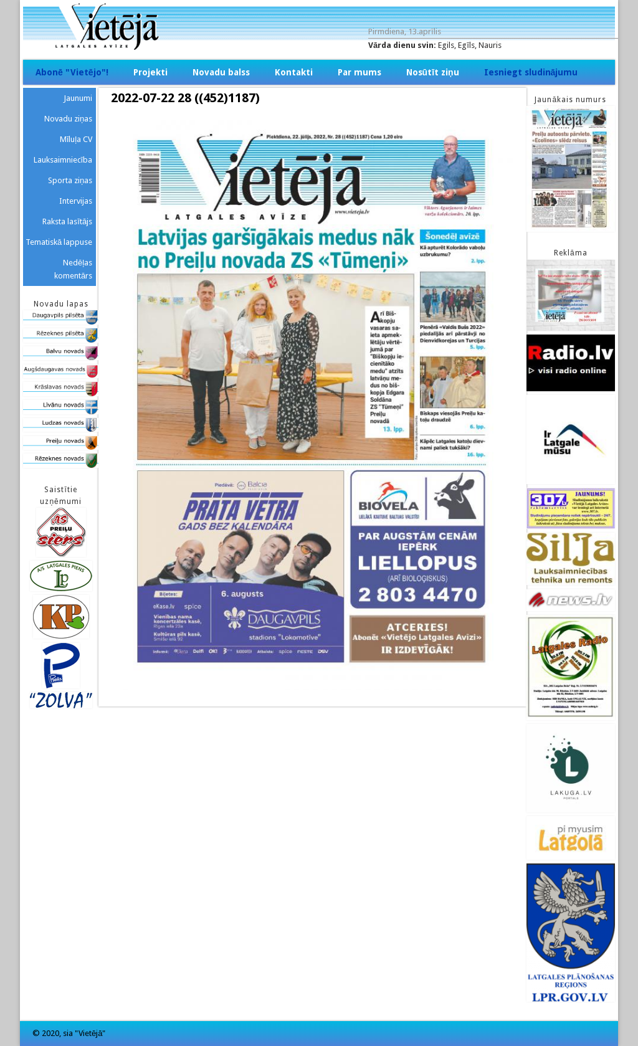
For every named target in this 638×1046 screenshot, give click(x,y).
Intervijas (75, 201)
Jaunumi (78, 98)
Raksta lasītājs (67, 221)
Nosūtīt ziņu (432, 72)
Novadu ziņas (68, 118)
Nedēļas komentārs (73, 269)
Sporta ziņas (70, 180)
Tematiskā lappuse (59, 242)
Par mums (359, 72)
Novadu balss (221, 72)
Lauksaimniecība (63, 159)
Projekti (150, 72)
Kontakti (294, 72)
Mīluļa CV (76, 139)
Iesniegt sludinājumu (531, 72)
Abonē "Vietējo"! (72, 72)
